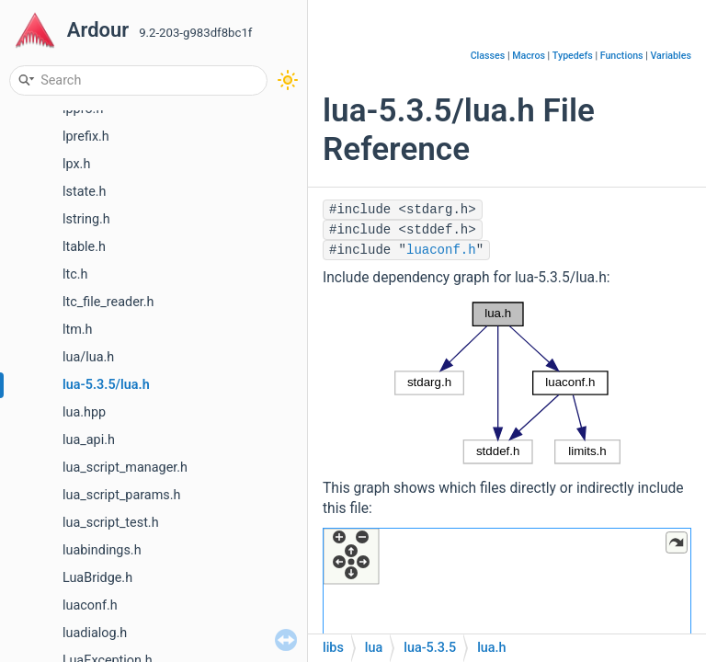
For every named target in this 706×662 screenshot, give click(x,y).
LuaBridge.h (97, 578)
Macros (528, 56)
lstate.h (85, 192)
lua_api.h (89, 440)
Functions (621, 56)
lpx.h (76, 164)
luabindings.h (102, 550)
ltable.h (84, 247)
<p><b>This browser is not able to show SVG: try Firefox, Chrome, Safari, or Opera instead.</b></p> (507, 383)
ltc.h (75, 274)
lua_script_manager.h (125, 467)
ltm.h (78, 329)
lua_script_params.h (121, 495)
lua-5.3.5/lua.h (106, 385)
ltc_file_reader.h (108, 302)
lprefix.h (86, 136)
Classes (488, 56)
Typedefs (572, 56)
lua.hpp (84, 412)
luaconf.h (90, 605)
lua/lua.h (88, 357)
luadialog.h (95, 633)
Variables (670, 56)
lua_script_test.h (111, 523)
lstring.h (86, 219)
